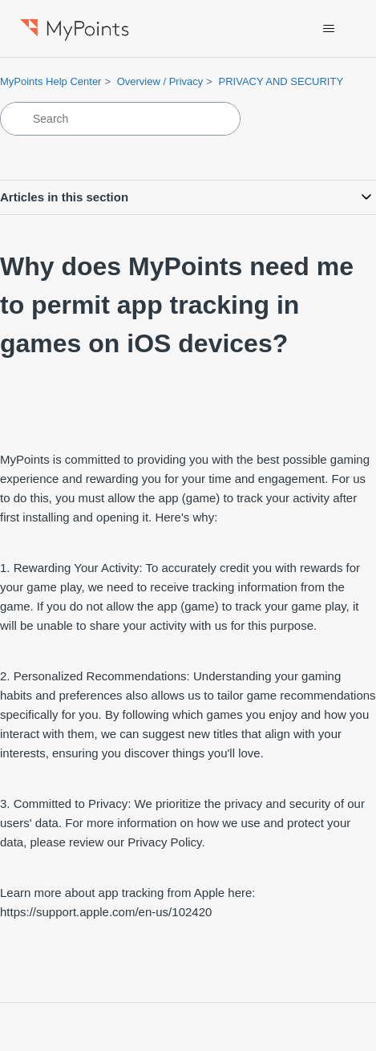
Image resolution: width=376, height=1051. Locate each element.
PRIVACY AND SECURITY (281, 81)
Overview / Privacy (160, 81)
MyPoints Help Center (50, 81)
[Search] (120, 119)
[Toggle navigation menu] (329, 29)
